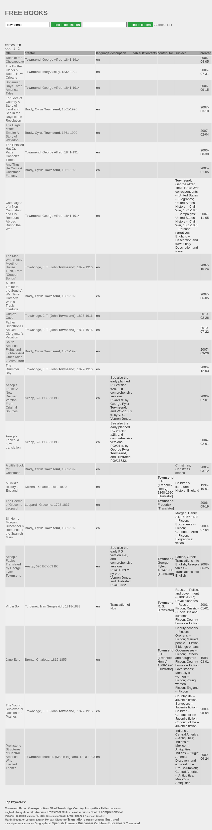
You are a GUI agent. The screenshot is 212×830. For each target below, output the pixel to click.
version (31, 816)
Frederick (20, 816)
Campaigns (11, 823)
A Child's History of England (12, 486)
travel (62, 816)
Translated (133, 823)
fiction (44, 808)
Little (70, 815)
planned (79, 816)
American (90, 816)
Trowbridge (64, 808)
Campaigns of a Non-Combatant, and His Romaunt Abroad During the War (14, 216)
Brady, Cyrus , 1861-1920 (51, 109)
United (74, 812)
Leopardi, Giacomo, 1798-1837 (47, 505)
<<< (8, 48)
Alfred (53, 808)
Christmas (115, 808)
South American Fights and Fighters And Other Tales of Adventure (15, 351)
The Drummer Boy (12, 369)
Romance (71, 823)
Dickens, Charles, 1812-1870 (46, 487)
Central (95, 812)
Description (52, 816)
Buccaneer (85, 823)
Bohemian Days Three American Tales (14, 87)
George (33, 808)
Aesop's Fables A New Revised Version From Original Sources (12, 398)
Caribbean (100, 823)
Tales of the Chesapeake (15, 59)
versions (84, 812)
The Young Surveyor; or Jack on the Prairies (14, 710)
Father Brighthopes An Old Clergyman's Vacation (15, 330)
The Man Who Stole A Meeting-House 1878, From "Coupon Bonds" (14, 267)
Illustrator (19, 819)
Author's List (163, 25)
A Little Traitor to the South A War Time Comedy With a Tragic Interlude (14, 296)
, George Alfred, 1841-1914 (52, 59)
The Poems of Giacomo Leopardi (14, 504)
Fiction (23, 808)
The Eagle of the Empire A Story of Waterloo (13, 132)
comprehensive (112, 812)
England (9, 812)
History (18, 812)
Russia (40, 816)
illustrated (112, 819)
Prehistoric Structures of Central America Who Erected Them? (13, 757)
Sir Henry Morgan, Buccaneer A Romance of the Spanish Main (15, 528)
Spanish (58, 823)
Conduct (99, 820)
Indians (9, 816)
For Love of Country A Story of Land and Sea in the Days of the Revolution (14, 109)
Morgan (49, 819)
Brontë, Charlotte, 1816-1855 (46, 659)
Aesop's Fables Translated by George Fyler (13, 566)
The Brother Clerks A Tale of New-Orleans (15, 71)
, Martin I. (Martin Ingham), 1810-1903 (60, 757)
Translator (54, 812)
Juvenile (28, 812)
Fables (105, 808)
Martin (8, 819)
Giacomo (61, 819)
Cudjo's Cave (11, 316)
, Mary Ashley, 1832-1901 (51, 72)
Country (78, 808)
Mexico (90, 820)
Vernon (22, 823)
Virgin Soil (13, 606)
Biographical (43, 823)
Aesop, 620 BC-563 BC (41, 398)
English (40, 820)
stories (30, 823)
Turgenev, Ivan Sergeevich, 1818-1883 (52, 606)
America (40, 812)
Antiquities (92, 808)
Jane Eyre (13, 659)
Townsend (11, 808)
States (66, 812)
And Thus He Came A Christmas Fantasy (14, 170)
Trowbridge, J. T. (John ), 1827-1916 (59, 267)
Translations (76, 819)
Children (100, 816)
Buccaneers (116, 823)
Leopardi (30, 820)
